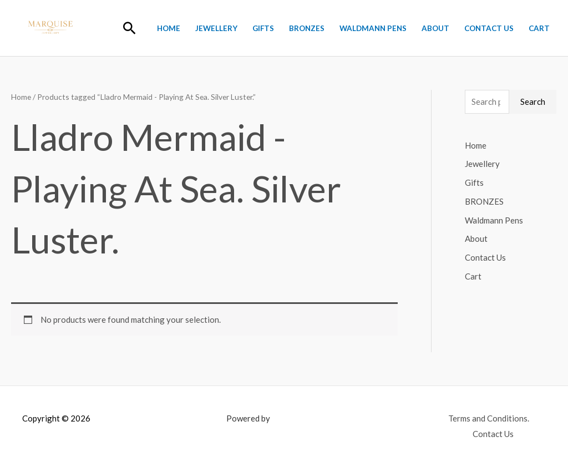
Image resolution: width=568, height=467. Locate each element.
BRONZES (306, 28)
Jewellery (216, 28)
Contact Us (489, 28)
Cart (539, 28)
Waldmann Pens (373, 28)
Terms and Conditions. (488, 418)
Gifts (263, 28)
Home (168, 28)
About (435, 28)
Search (532, 101)
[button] (129, 28)
